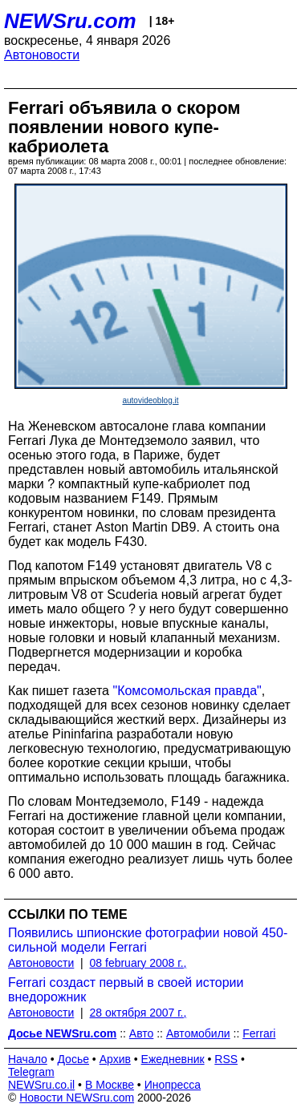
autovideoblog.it (150, 400)
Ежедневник (173, 1059)
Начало (27, 1059)
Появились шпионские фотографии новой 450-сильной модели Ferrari (147, 940)
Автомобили (198, 1033)
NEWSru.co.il (41, 1084)
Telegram (31, 1071)
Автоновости (41, 55)
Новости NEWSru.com (76, 1097)
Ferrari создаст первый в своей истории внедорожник (126, 990)
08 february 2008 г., (138, 962)
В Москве (109, 1084)
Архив (115, 1059)
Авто (141, 1033)
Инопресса (172, 1084)
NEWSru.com (70, 21)
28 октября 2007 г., (138, 1012)
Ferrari (258, 1033)
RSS (226, 1059)
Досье (73, 1059)
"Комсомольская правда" (186, 691)
